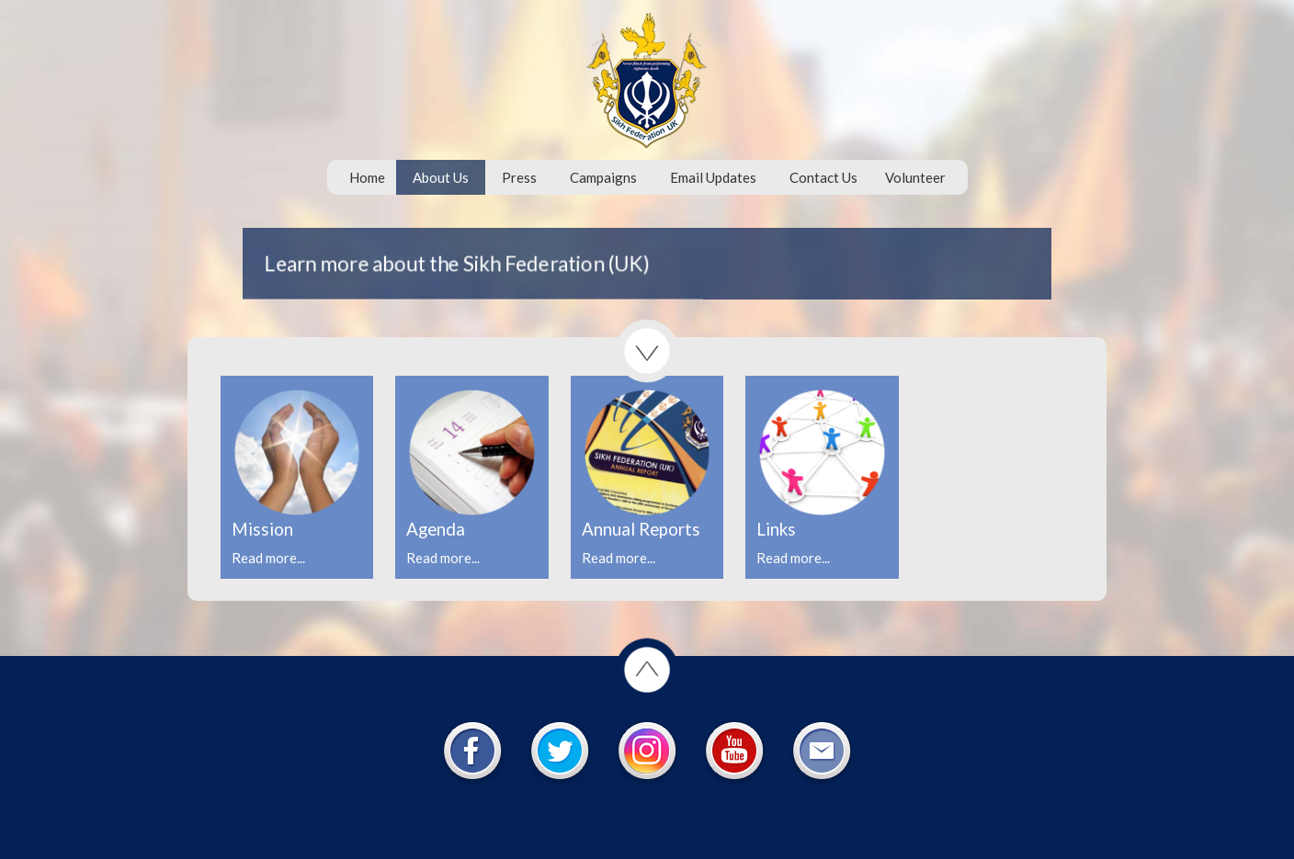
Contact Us (823, 177)
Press (519, 177)
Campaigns (603, 177)
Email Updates (713, 177)
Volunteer (915, 177)
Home (367, 177)
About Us (441, 177)
